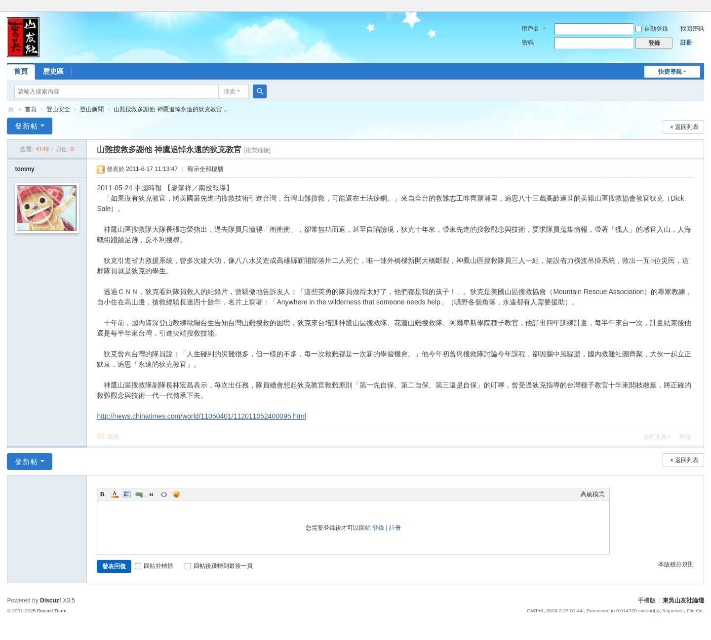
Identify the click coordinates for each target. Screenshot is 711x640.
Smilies (176, 494)
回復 (113, 436)
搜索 (230, 91)
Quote (152, 494)
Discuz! (50, 600)
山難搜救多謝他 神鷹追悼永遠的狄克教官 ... (171, 109)
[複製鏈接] (257, 150)
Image (127, 494)
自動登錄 (651, 28)
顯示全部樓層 (205, 169)
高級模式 (592, 494)
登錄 (378, 527)
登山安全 (58, 109)
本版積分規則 (676, 564)
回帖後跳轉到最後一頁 (219, 565)
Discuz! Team (52, 610)
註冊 (686, 42)
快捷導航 (670, 71)
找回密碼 (692, 28)
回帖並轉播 (154, 565)
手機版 (647, 600)
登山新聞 (92, 109)
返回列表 (687, 127)
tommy (24, 169)
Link (139, 494)
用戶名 (530, 28)
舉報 (685, 436)
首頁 (21, 71)
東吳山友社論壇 (11, 109)
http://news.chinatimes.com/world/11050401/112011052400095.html (201, 416)
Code (164, 494)
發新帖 (27, 126)
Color (114, 494)
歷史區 (53, 71)
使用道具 (655, 436)
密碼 (528, 42)
